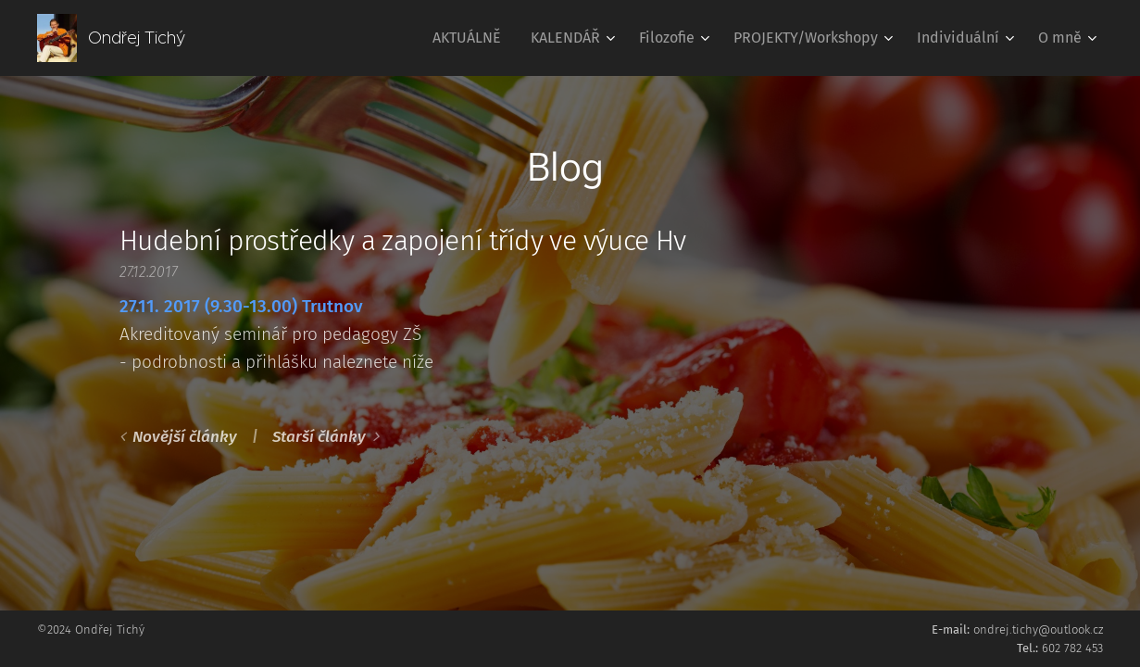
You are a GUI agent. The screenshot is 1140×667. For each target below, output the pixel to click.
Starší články (319, 437)
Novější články (184, 437)
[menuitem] (472, 38)
